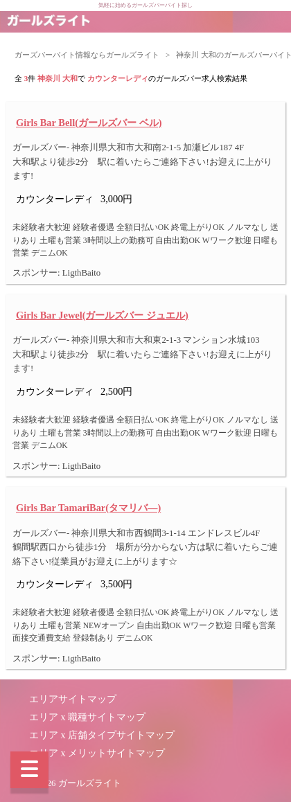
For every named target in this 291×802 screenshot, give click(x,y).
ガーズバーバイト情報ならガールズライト (87, 55)
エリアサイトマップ (72, 699)
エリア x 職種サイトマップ (87, 717)
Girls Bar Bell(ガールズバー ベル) (88, 122)
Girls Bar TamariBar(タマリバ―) (88, 507)
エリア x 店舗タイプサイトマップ (102, 735)
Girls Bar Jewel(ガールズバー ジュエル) (102, 315)
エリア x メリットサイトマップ (97, 753)
